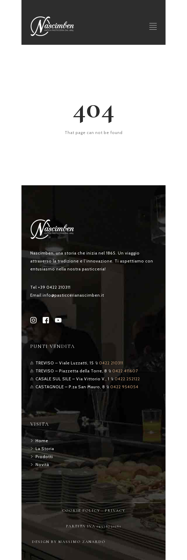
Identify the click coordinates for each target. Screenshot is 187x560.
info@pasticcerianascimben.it (73, 295)
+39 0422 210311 (54, 287)
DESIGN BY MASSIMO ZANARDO (69, 541)
